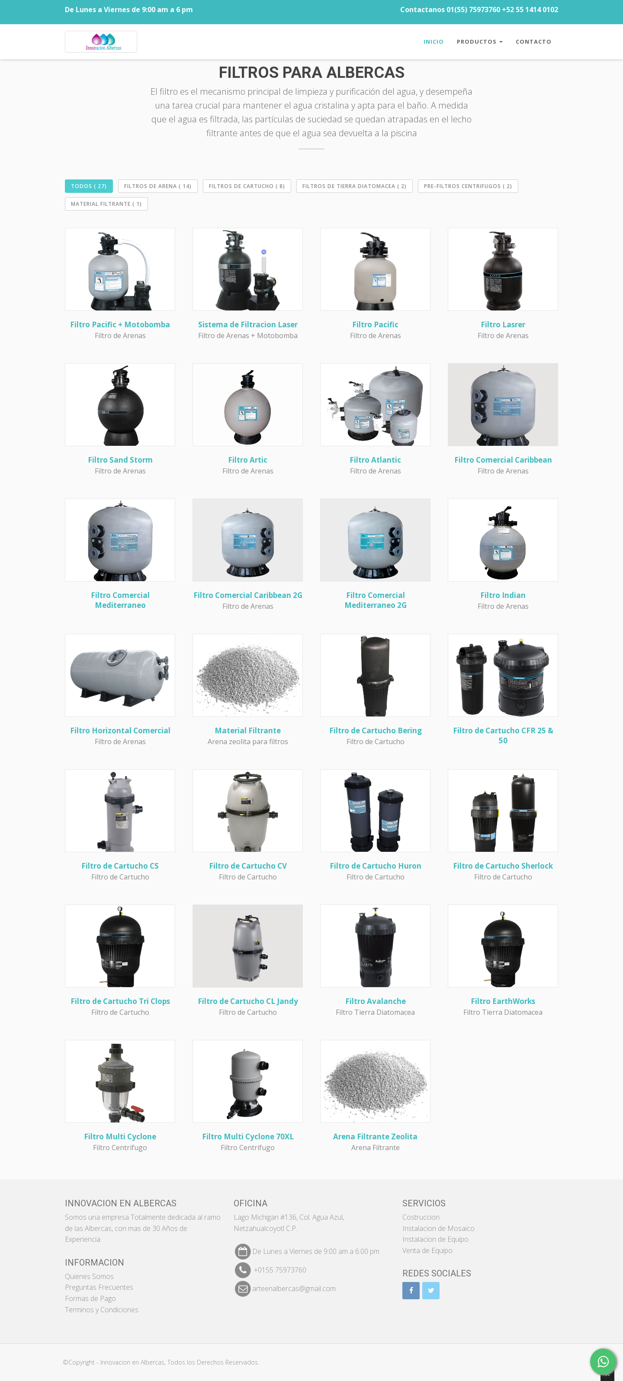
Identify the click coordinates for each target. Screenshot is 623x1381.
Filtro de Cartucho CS (120, 866)
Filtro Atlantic (375, 460)
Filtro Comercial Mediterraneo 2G (375, 600)
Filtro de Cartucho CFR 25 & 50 (503, 735)
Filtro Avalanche (375, 1001)
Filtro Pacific (375, 324)
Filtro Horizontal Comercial (120, 730)
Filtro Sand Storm (120, 460)
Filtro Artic (247, 460)
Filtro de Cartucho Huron (375, 866)
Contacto (534, 41)
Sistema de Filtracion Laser (248, 324)
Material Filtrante (248, 730)
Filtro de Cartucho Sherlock (503, 866)
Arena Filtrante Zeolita (375, 1136)
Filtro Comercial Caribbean (503, 460)
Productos (480, 41)
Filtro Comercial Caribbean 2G (247, 595)
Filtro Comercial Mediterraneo (120, 600)
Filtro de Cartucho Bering (375, 730)
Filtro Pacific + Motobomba (120, 324)
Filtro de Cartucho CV (248, 866)
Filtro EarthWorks (503, 1001)
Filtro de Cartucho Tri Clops (120, 1001)
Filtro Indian (503, 595)
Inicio (434, 41)
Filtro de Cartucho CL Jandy (248, 1001)
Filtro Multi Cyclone (120, 1136)
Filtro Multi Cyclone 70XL (248, 1136)
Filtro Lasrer (503, 324)
